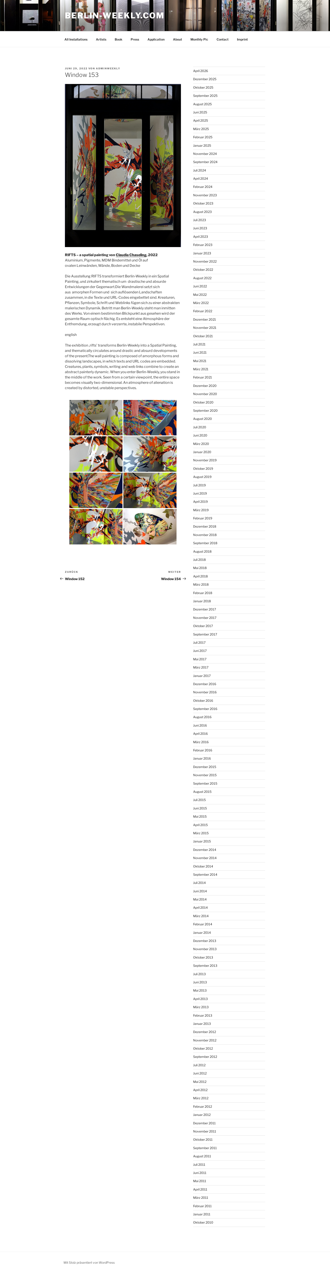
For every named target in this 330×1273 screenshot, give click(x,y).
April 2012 (200, 1090)
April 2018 (200, 576)
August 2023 (202, 212)
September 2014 (205, 874)
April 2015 (200, 825)
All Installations (75, 39)
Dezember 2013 (204, 941)
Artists (101, 39)
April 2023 (200, 236)
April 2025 (200, 120)
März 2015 (201, 833)
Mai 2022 (200, 294)
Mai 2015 (200, 816)
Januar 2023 (202, 253)
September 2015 (205, 783)
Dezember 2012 (204, 1032)
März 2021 (200, 369)
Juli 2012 (199, 1065)
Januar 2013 (202, 1023)
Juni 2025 (200, 112)
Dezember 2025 (204, 79)
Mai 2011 (199, 1181)
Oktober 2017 (203, 626)
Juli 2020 (199, 427)
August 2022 (202, 278)
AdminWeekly (108, 68)
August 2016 (202, 717)
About (177, 39)
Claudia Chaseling (131, 255)
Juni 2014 (200, 891)
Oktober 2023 (203, 203)
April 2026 (200, 71)
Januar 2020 (202, 452)
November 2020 (205, 394)
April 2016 (200, 733)
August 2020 (202, 419)
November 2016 (205, 692)
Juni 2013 (200, 982)
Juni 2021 (200, 352)
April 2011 (200, 1189)
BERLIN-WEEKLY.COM (115, 15)
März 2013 (201, 1007)
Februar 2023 (202, 245)
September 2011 (205, 1148)
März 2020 (201, 444)
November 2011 (204, 1131)
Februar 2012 (202, 1106)
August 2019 (202, 477)
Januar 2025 (202, 145)
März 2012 (200, 1098)
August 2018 (202, 551)
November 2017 (204, 618)
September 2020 (205, 410)
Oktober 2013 (203, 957)
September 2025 (205, 95)
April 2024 (200, 178)
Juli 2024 (199, 170)
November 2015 (205, 775)
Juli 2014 (199, 883)
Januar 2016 (202, 758)
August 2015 (202, 791)
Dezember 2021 (204, 319)
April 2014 (200, 907)
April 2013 (200, 999)
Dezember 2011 (204, 1123)
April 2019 (200, 501)
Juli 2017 (199, 642)
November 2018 (205, 535)
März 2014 (201, 916)
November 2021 (204, 327)
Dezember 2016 (204, 684)
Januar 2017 (202, 676)
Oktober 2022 (203, 269)
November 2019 (205, 460)
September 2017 (205, 634)
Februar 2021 (202, 377)
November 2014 (205, 858)
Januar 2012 (202, 1115)
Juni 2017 (200, 651)
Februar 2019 (202, 518)
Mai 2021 (199, 361)
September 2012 (205, 1057)
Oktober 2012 (203, 1048)
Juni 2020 (200, 435)
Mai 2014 (200, 899)
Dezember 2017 (204, 609)
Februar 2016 (202, 750)
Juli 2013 (199, 974)
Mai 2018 (200, 568)
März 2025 (201, 129)
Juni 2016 (200, 725)
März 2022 (201, 303)
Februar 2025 (202, 137)
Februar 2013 (202, 1015)
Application (156, 39)
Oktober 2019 (203, 468)
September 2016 (205, 709)
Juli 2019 (199, 485)
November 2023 (205, 195)
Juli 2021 (199, 344)
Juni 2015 (200, 808)
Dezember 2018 (204, 526)
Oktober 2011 (203, 1139)
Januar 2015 (202, 841)
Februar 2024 (202, 187)
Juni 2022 (200, 286)
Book (118, 39)
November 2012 (204, 1040)
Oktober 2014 (203, 866)
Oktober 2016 (203, 700)
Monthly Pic (199, 39)
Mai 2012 (199, 1082)
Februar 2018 (202, 593)
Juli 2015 (199, 800)
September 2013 (205, 965)
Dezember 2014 (204, 850)
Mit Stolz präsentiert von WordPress (89, 1262)
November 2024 (205, 154)
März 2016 (201, 742)
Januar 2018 (202, 601)
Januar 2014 (202, 932)
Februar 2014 (202, 924)
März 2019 (201, 510)
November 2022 (205, 261)
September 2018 (205, 543)
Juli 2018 (199, 559)
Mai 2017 (199, 659)
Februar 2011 (202, 1206)
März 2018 (201, 584)
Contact (223, 39)
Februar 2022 (202, 311)
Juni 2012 (200, 1073)
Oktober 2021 (203, 336)
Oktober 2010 (203, 1222)
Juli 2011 (199, 1164)
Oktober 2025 (203, 87)
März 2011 (200, 1197)
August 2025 (202, 104)
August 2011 (202, 1156)
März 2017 (200, 667)
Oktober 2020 (203, 402)
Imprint (242, 39)
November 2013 (205, 949)
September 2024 (205, 162)
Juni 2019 (200, 493)
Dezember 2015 (204, 767)
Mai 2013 (200, 990)
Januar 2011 (201, 1214)
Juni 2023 (200, 228)
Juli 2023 (199, 220)
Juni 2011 (199, 1173)
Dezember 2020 (205, 386)
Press (135, 39)
